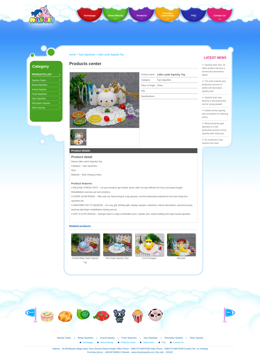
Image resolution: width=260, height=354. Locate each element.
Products (142, 15)
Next (229, 312)
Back (31, 312)
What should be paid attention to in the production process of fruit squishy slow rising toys (214, 128)
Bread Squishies (39, 85)
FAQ (193, 15)
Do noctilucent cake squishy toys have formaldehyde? (212, 143)
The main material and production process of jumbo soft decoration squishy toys (214, 86)
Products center (128, 342)
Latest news (148, 342)
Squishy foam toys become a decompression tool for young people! (214, 100)
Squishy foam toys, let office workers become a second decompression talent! (213, 70)
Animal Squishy (39, 89)
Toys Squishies (39, 98)
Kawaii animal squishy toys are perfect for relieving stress (215, 113)
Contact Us (220, 15)
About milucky (106, 342)
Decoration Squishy (41, 103)
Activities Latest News (167, 14)
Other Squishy (38, 107)
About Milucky (116, 15)
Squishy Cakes (39, 80)
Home (72, 54)
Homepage (90, 15)
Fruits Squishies (39, 94)
